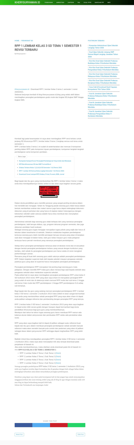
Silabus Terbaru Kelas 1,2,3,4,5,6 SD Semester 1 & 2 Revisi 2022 (40, 168)
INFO (109, 2)
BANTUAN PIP (99, 2)
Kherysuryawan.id (27, 2)
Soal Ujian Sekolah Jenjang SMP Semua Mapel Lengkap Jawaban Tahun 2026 (103, 54)
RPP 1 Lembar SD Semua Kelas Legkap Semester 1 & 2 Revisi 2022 (41, 171)
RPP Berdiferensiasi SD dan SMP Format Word (35, 164)
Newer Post (19, 435)
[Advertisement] (67, 21)
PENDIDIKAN (49, 2)
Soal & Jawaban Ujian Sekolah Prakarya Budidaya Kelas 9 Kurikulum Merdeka (102, 105)
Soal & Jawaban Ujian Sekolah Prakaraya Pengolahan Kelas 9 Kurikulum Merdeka (100, 113)
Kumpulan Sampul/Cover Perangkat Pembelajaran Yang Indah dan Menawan (45, 161)
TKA (78, 2)
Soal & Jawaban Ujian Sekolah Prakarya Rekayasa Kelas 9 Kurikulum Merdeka (102, 96)
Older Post (81, 435)
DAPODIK (71, 2)
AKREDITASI (60, 2)
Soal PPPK (87, 2)
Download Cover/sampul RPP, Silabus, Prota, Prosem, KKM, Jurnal (41, 174)
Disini (58, 353)
